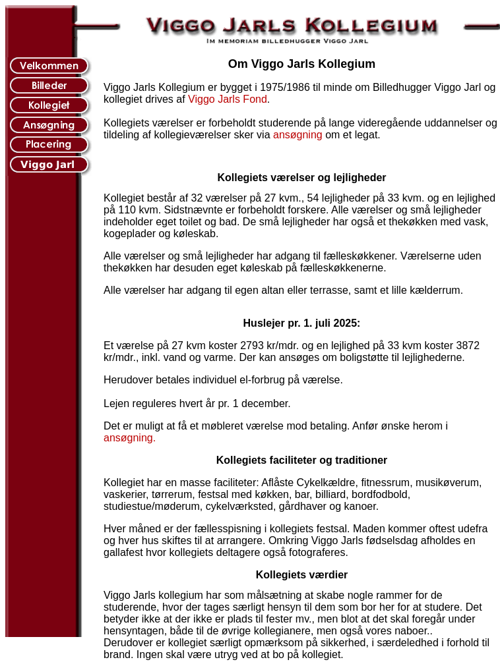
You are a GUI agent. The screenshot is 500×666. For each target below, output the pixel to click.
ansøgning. (130, 437)
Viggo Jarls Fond (227, 99)
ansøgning (298, 134)
